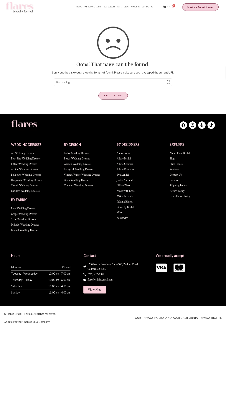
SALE (120, 7)
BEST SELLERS (109, 7)
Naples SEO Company (37, 321)
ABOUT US (135, 7)
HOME (79, 7)
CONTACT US (147, 7)
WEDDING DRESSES (93, 7)
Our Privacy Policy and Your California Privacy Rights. (178, 317)
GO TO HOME (113, 95)
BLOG (126, 7)
